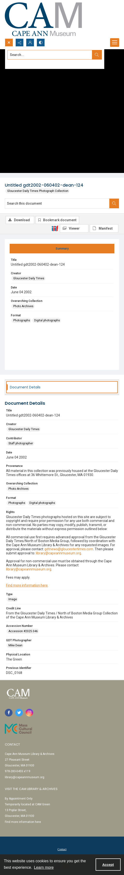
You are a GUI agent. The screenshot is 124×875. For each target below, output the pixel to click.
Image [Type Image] (12, 599)
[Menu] (114, 42)
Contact (62, 849)
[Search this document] (57, 203)
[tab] (62, 248)
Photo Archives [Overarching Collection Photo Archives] (23, 306)
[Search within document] (114, 203)
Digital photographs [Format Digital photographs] (47, 320)
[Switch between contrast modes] (41, 42)
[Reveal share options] (19, 42)
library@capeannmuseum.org (58, 553)
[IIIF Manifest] (104, 228)
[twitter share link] (19, 712)
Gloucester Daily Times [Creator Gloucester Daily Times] (28, 278)
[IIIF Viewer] (74, 228)
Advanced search (19, 63)
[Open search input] (9, 42)
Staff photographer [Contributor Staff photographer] (20, 443)
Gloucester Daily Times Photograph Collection (37, 191)
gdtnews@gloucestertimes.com (69, 549)
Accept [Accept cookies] (108, 865)
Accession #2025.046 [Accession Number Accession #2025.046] (23, 631)
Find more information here (27, 585)
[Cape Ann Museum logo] (43, 19)
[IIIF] (55, 228)
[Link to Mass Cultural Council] (18, 729)
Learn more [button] (44, 867)
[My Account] (30, 42)
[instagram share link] (29, 712)
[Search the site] (50, 54)
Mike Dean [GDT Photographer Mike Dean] (15, 645)
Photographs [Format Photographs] (21, 320)
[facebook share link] (9, 712)
